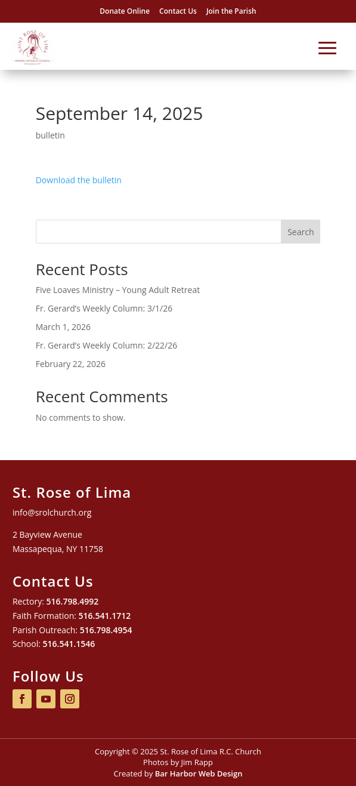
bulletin (50, 135)
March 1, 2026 (63, 326)
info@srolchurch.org (52, 512)
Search (300, 232)
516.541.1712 (105, 615)
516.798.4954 (106, 630)
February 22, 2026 (71, 363)
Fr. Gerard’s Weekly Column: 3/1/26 (104, 308)
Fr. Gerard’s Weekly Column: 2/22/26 (106, 345)
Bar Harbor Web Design (199, 773)
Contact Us (178, 11)
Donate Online (125, 11)
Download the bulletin (79, 180)
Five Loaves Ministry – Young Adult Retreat (118, 289)
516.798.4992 (73, 601)
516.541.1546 (69, 643)
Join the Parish (231, 11)
